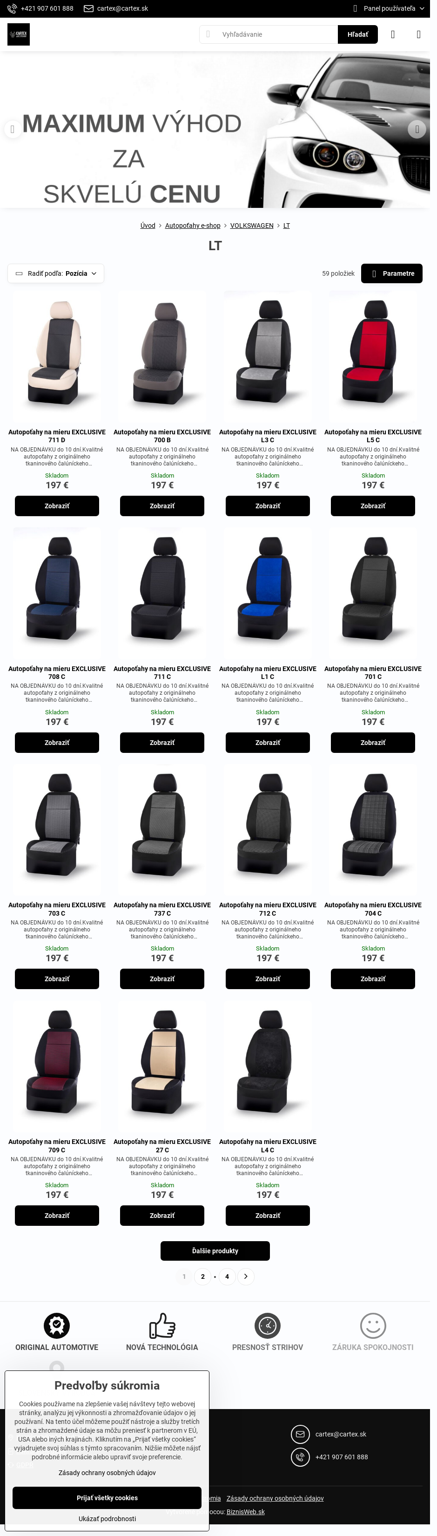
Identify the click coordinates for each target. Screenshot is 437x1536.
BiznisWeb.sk (246, 1512)
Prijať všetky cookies (107, 1498)
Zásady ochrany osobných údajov (275, 1498)
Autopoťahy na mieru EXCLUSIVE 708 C (57, 673)
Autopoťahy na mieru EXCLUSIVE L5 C (373, 436)
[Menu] (419, 34)
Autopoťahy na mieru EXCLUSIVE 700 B (162, 436)
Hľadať (358, 34)
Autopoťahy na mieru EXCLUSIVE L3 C (267, 436)
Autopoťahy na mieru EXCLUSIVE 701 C (373, 673)
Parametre (391, 274)
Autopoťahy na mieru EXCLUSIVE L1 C (267, 673)
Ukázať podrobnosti (107, 1519)
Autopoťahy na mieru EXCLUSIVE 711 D (57, 436)
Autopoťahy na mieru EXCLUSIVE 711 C (162, 673)
